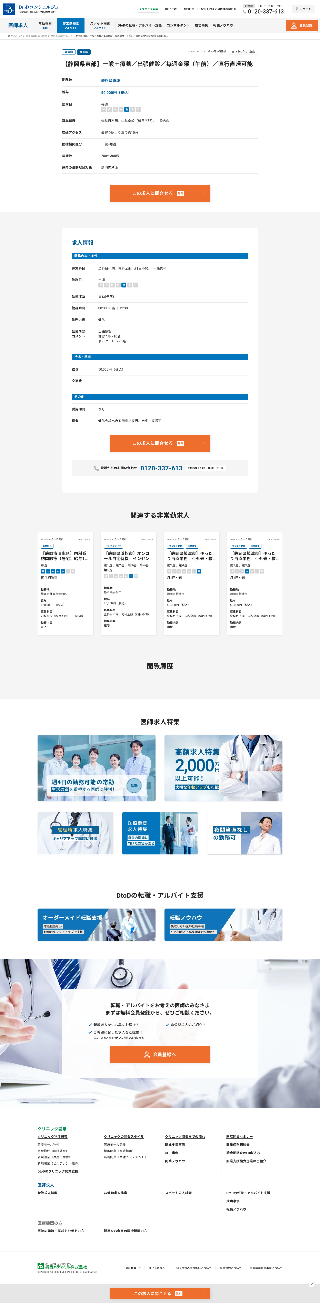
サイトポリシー (158, 1268)
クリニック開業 (148, 9)
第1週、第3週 (254, 586)
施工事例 (171, 1153)
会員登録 (305, 25)
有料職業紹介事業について (266, 1268)
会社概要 (131, 1268)
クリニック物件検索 (53, 1137)
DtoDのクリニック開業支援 (58, 1171)
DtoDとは (171, 9)
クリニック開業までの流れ (185, 1137)
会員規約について (230, 1268)
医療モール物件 (48, 1145)
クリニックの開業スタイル (124, 1137)
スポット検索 (100, 26)
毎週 (65, 586)
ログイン (305, 9)
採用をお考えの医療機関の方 (218, 9)
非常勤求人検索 (115, 1193)
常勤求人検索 (48, 1193)
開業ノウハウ (175, 1161)
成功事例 (201, 25)
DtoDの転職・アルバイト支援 (140, 25)
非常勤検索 (71, 26)
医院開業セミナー (239, 1137)
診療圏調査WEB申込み (243, 1153)
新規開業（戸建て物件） (55, 1157)
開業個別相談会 (238, 1145)
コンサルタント (178, 25)
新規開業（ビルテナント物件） (59, 1163)
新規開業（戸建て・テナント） (126, 1157)
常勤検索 (45, 26)
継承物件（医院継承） (53, 1151)
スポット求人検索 (178, 1193)
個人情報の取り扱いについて (194, 1268)
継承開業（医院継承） (119, 1151)
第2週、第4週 (191, 586)
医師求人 (18, 25)
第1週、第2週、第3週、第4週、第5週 (128, 586)
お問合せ (188, 9)
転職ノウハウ (223, 25)
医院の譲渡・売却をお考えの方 (61, 1231)
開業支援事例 (175, 1145)
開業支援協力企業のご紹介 (246, 1161)
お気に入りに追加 (245, 51)
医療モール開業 (115, 1145)
